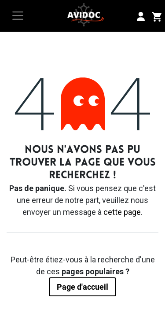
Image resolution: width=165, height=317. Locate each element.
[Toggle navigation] (18, 15)
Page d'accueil (82, 286)
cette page (122, 212)
